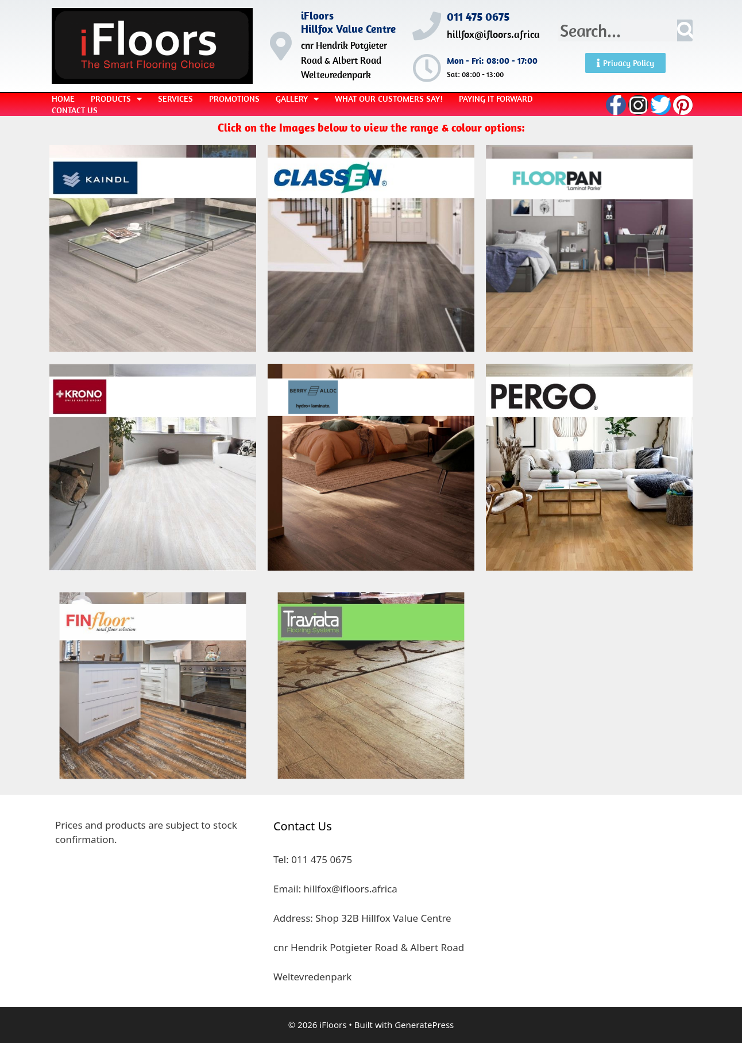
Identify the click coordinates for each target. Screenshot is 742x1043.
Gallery (297, 99)
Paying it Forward (496, 98)
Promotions (234, 98)
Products (116, 99)
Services (175, 98)
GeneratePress (424, 1024)
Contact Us (75, 110)
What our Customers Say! (389, 98)
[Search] (685, 30)
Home (63, 98)
